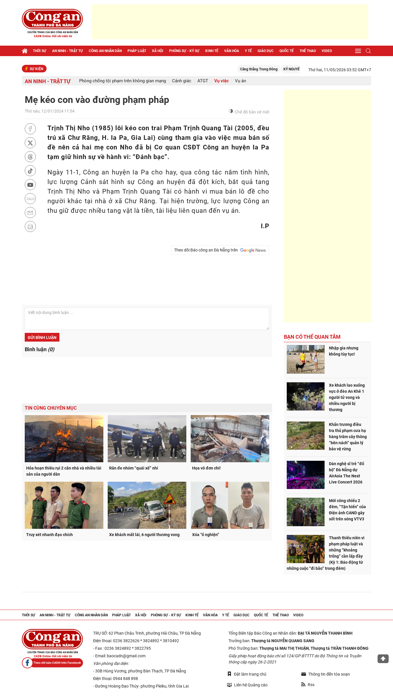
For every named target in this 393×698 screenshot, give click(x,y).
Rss (307, 684)
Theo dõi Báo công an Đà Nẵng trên (220, 250)
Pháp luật (137, 51)
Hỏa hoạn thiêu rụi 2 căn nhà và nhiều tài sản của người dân (63, 471)
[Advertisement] (230, 21)
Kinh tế (211, 51)
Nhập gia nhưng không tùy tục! (343, 351)
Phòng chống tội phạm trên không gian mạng (122, 81)
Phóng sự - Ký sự (184, 51)
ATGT (202, 81)
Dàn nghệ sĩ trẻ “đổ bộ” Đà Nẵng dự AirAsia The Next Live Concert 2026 (346, 472)
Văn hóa (231, 51)
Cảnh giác (181, 81)
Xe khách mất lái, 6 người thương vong (144, 534)
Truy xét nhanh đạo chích (49, 534)
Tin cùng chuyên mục (51, 408)
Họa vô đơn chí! (206, 468)
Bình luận (39, 349)
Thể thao (308, 51)
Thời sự (39, 51)
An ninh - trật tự (67, 51)
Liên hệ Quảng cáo (247, 684)
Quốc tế (286, 51)
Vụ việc (221, 81)
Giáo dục (266, 51)
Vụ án (240, 81)
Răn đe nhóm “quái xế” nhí (133, 468)
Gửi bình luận (42, 337)
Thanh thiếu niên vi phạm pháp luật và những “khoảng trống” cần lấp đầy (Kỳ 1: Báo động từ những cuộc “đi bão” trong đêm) (325, 553)
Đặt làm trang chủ (246, 674)
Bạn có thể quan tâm (312, 337)
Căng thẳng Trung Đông (269, 69)
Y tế (248, 51)
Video (327, 51)
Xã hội (157, 51)
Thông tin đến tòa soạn (325, 674)
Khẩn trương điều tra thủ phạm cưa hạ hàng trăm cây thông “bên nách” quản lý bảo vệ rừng (348, 436)
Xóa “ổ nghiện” (205, 534)
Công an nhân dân (105, 51)
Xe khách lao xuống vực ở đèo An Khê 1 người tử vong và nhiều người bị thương (347, 397)
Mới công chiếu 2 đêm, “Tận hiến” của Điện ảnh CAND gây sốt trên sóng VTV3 (347, 509)
